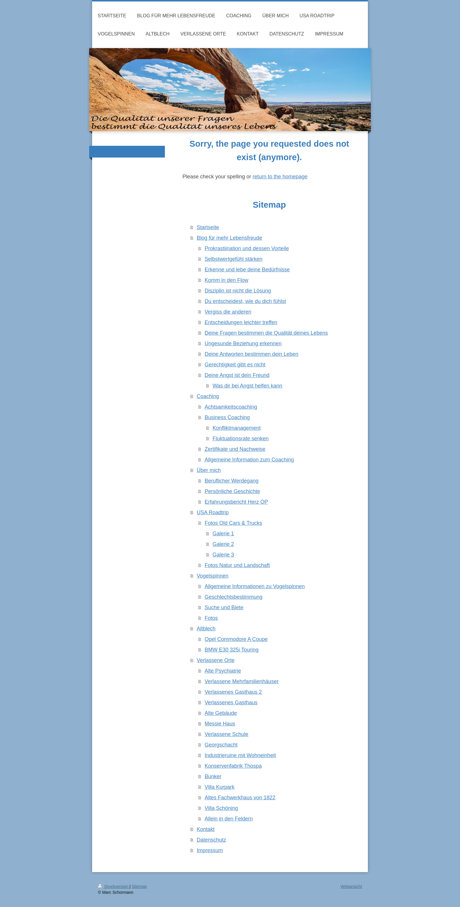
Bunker (213, 776)
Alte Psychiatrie (223, 671)
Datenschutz (211, 840)
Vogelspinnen (213, 576)
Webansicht (351, 886)
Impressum (210, 850)
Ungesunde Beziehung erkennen (243, 343)
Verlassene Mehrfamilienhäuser (242, 681)
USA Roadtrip (213, 512)
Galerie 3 (223, 555)
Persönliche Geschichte (232, 491)
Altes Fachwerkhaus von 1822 (240, 798)
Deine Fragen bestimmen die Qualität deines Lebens (266, 333)
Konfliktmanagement (237, 428)
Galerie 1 (223, 534)
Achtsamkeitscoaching (231, 407)
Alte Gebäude (221, 713)
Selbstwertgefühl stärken (234, 259)
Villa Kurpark (220, 787)
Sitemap (139, 886)
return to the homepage (280, 177)
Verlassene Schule (226, 734)
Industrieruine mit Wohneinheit (240, 755)
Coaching (208, 396)
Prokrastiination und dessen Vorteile (247, 248)
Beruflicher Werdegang (232, 481)
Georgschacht (221, 745)
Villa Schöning (221, 808)
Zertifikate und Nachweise (235, 449)
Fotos (211, 618)
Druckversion (113, 886)
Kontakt (206, 829)
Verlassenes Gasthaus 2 (233, 692)
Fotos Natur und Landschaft (237, 565)
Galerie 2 (223, 544)
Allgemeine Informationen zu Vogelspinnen (255, 586)
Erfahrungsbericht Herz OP (236, 502)
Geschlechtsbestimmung (234, 597)
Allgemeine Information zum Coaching (249, 460)
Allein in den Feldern (229, 819)
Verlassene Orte (216, 660)
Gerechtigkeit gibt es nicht (235, 365)
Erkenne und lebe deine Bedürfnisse (247, 270)
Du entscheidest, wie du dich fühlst (245, 301)
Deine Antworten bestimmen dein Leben (251, 354)
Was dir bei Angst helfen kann (247, 386)
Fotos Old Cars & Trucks (233, 523)
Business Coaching (227, 417)
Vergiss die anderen (228, 312)
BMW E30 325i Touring (232, 650)
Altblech (206, 629)
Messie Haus (220, 724)
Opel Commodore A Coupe (236, 639)
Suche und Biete (224, 607)
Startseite (208, 227)
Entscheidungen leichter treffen (241, 322)
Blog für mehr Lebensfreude (229, 238)
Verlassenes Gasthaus (231, 702)
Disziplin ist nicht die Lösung (238, 291)
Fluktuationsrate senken (241, 438)
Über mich (209, 470)
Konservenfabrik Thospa (233, 766)
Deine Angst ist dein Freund (237, 375)
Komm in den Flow (226, 280)
